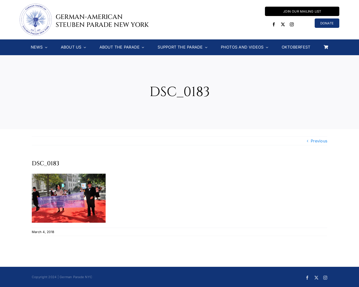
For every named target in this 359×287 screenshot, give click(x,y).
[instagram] (292, 24)
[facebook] (274, 24)
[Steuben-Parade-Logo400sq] (36, 5)
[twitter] (283, 24)
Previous (319, 140)
